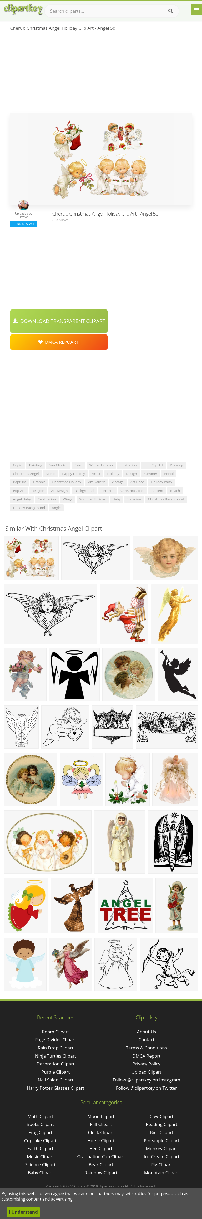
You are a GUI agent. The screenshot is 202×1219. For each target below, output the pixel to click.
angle (56, 507)
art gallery (96, 482)
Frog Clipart (40, 1132)
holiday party (161, 482)
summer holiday (92, 499)
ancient (157, 490)
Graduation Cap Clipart (101, 1157)
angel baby (22, 499)
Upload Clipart (146, 1072)
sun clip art (58, 465)
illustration (128, 465)
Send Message (23, 224)
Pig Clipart (161, 1164)
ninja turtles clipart (55, 1056)
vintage (118, 482)
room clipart (55, 1032)
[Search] (170, 11)
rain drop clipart (55, 1048)
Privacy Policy (146, 1064)
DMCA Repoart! (59, 342)
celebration (47, 499)
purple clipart (55, 1072)
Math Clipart (40, 1116)
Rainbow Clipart (100, 1173)
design (131, 473)
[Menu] (196, 9)
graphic (39, 482)
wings (68, 499)
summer (151, 473)
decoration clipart (55, 1064)
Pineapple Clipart (161, 1140)
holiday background (29, 507)
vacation (134, 499)
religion (38, 490)
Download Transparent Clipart (59, 321)
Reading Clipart (161, 1124)
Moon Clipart (101, 1116)
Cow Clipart (162, 1116)
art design (59, 490)
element (107, 490)
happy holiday (73, 473)
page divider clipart (55, 1040)
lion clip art (153, 465)
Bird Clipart (161, 1132)
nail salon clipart (55, 1080)
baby (116, 499)
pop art (19, 490)
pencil (169, 473)
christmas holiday (66, 482)
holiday (113, 473)
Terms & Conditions (146, 1048)
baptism (19, 482)
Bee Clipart (101, 1148)
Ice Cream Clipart (161, 1157)
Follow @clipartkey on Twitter (146, 1088)
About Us (146, 1032)
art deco (137, 482)
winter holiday (101, 465)
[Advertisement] (101, 74)
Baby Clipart (40, 1173)
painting (35, 465)
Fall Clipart (101, 1124)
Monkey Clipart (162, 1148)
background (84, 490)
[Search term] (111, 11)
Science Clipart (40, 1164)
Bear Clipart (101, 1164)
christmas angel (26, 473)
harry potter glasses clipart (55, 1088)
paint (78, 465)
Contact (146, 1040)
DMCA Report (146, 1056)
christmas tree (132, 490)
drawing (176, 465)
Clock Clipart (101, 1132)
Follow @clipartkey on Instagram (146, 1080)
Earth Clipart (40, 1148)
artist (96, 473)
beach (175, 490)
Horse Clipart (101, 1140)
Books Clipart (40, 1124)
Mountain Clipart (161, 1173)
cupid (17, 465)
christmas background (166, 499)
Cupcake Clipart (40, 1140)
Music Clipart (40, 1157)
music (50, 473)
